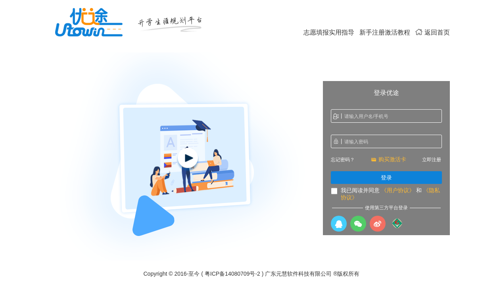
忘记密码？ (343, 159)
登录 (386, 177)
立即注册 (431, 159)
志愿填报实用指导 (328, 32)
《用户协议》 (398, 190)
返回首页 (432, 32)
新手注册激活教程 (384, 32)
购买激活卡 (388, 159)
